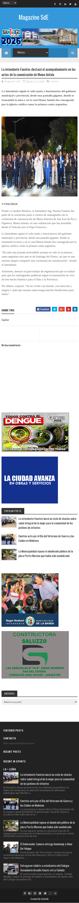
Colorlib (45, 898)
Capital (54, 81)
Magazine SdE (34, 17)
